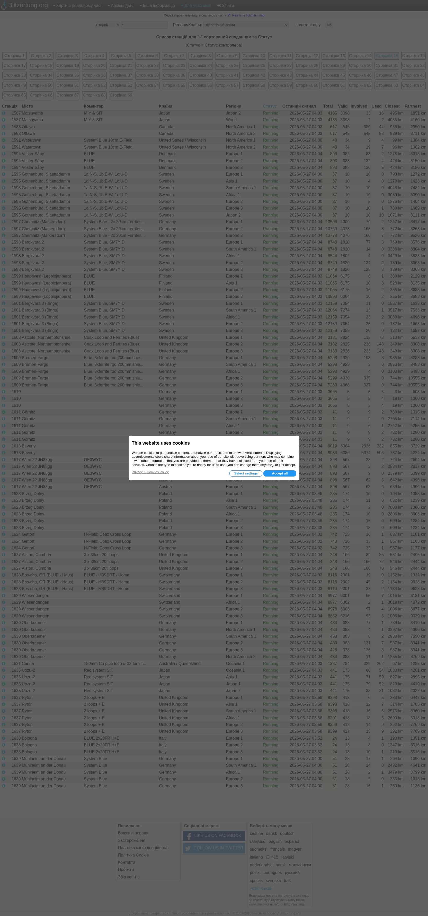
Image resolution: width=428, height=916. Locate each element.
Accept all (280, 473)
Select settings (246, 473)
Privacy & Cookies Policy (150, 472)
